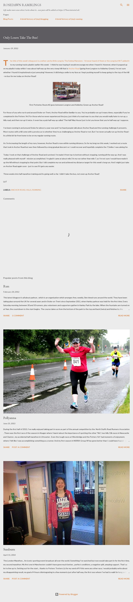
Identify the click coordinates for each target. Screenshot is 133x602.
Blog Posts (8, 19)
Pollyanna (9, 418)
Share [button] (123, 190)
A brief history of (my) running (68, 19)
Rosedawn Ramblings (22, 5)
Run (6, 286)
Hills (28, 190)
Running (36, 190)
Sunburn (9, 549)
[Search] (121, 5)
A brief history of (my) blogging (34, 19)
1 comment (18, 315)
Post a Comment (21, 447)
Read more (124, 315)
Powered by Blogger (66, 594)
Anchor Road (74, 68)
